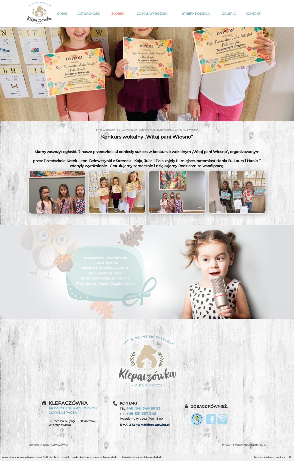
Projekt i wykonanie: (244, 444)
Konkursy (145, 130)
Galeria (229, 14)
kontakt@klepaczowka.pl (151, 425)
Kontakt (253, 14)
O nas (62, 14)
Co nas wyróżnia (152, 14)
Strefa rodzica (196, 14)
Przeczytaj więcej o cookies (269, 457)
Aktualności (88, 14)
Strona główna (105, 130)
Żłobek (117, 14)
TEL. (140, 408)
